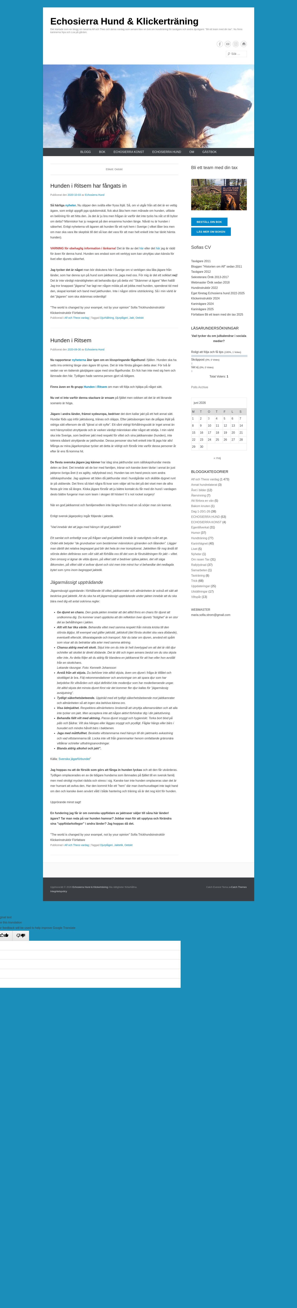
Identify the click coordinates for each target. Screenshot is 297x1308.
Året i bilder (198, 490)
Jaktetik (118, 845)
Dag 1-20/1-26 (200, 511)
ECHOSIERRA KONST (129, 152)
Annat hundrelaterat (204, 484)
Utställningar (199, 591)
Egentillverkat (200, 527)
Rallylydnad (199, 564)
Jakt (131, 317)
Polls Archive (199, 387)
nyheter (70, 205)
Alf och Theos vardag (76, 317)
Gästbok (209, 152)
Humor (195, 532)
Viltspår (196, 596)
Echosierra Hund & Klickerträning (124, 21)
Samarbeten (199, 570)
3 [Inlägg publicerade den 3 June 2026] (209, 418)
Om (191, 152)
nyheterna (79, 360)
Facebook (220, 44)
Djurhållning (107, 317)
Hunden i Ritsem (71, 340)
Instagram (236, 44)
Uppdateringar (200, 586)
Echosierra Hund (94, 194)
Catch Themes (239, 887)
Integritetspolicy (58, 891)
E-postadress (244, 44)
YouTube (228, 44)
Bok (102, 152)
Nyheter (196, 554)
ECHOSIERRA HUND (166, 152)
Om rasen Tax (200, 559)
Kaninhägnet (199, 543)
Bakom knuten (200, 506)
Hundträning (199, 538)
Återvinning (198, 495)
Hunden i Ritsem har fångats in (88, 186)
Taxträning (198, 575)
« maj (217, 458)
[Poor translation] (20, 936)
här (141, 248)
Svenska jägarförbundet (74, 759)
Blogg (85, 152)
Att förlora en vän (202, 500)
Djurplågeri (121, 317)
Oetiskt (140, 317)
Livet (194, 548)
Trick (194, 580)
